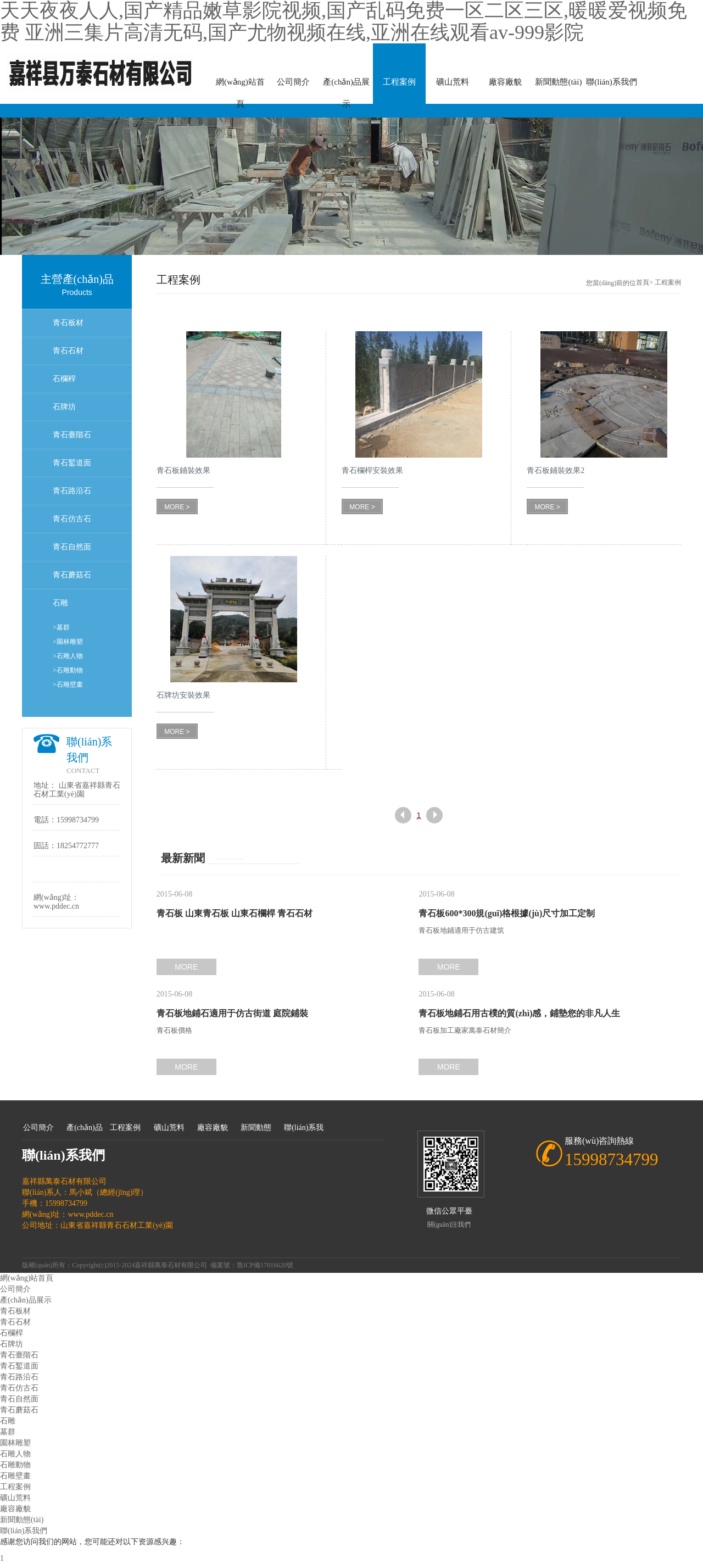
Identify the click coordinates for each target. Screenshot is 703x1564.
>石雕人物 (68, 656)
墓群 (7, 1432)
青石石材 (68, 351)
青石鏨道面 (72, 463)
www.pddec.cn (56, 906)
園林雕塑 (15, 1443)
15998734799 (78, 820)
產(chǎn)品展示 (346, 85)
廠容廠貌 (505, 81)
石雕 (60, 603)
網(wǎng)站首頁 (240, 85)
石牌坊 (64, 407)
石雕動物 (15, 1465)
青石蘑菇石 (72, 575)
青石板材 (68, 323)
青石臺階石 (72, 435)
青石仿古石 (72, 519)
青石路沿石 (72, 491)
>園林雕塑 (68, 641)
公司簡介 (293, 81)
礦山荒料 (452, 81)
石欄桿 (64, 379)
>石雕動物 (68, 670)
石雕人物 (15, 1454)
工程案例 (399, 81)
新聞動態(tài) (558, 81)
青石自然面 (72, 547)
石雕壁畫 (15, 1476)
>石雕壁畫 (68, 684)
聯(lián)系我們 (611, 81)
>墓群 (61, 627)
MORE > (176, 507)
